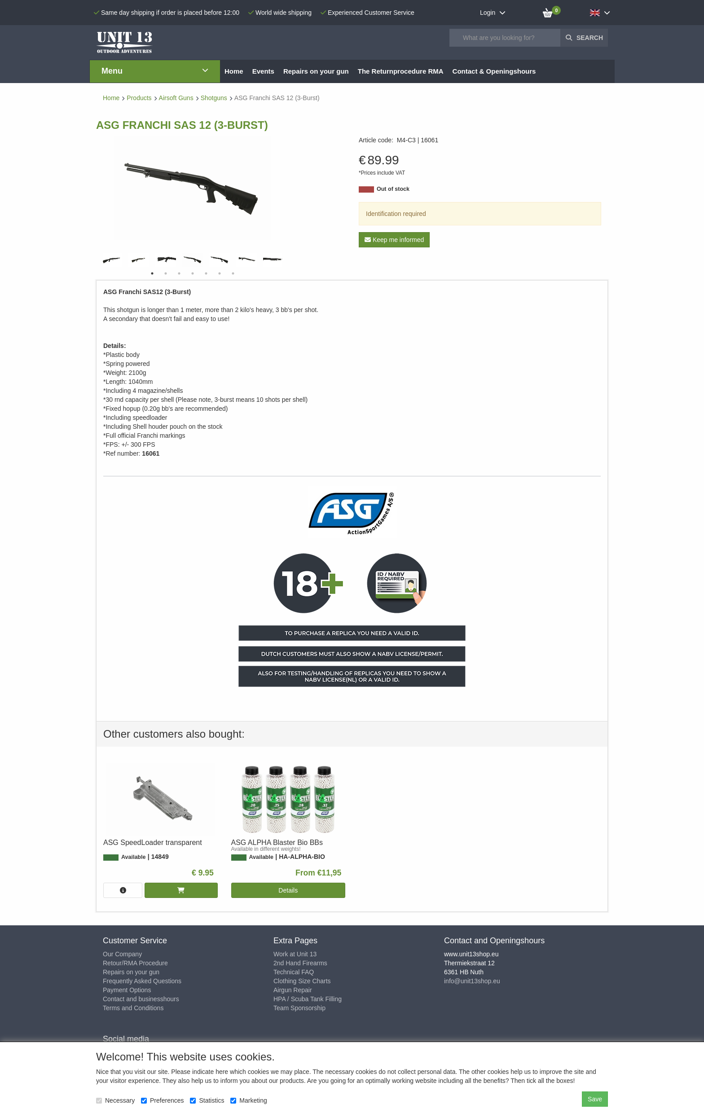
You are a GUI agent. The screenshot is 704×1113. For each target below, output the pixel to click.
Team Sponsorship (299, 1008)
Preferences (162, 1100)
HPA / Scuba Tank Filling (307, 999)
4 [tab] (192, 273)
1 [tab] (152, 273)
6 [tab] (219, 273)
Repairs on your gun (131, 972)
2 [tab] (165, 273)
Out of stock (393, 189)
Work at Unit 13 (295, 954)
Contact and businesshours (141, 999)
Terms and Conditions (133, 1008)
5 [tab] (206, 273)
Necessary (115, 1100)
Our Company (122, 954)
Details (288, 890)
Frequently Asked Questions (142, 981)
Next (284, 259)
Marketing (248, 1100)
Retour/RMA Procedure (135, 963)
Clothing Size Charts (302, 981)
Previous (100, 259)
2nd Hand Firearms (300, 963)
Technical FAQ (293, 972)
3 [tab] (179, 273)
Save (595, 1099)
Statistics (207, 1100)
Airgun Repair (292, 990)
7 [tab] (233, 273)
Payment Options (127, 990)
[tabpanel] (192, 260)
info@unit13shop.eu (472, 981)
